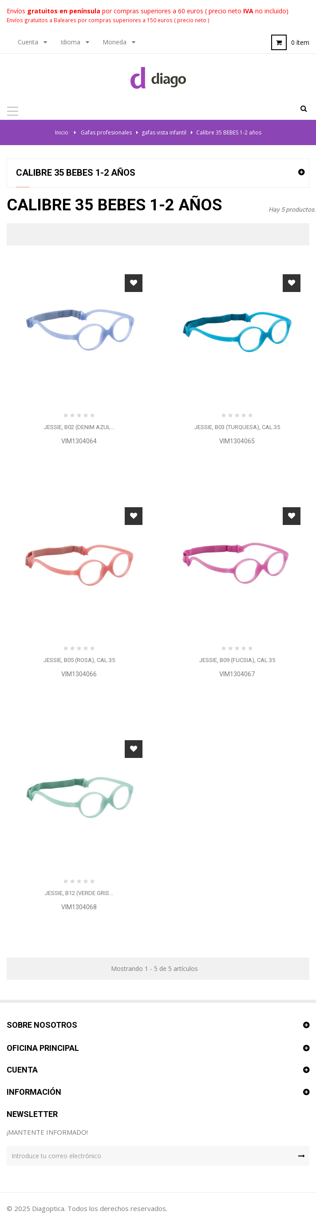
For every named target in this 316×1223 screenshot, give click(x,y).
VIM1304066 (79, 674)
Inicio (61, 132)
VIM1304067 (237, 674)
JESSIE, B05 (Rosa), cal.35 (79, 660)
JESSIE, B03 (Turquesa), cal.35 (237, 427)
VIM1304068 (79, 907)
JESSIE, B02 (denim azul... (79, 427)
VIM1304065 (237, 441)
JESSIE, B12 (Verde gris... (79, 893)
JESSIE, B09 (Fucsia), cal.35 (237, 660)
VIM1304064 (79, 441)
